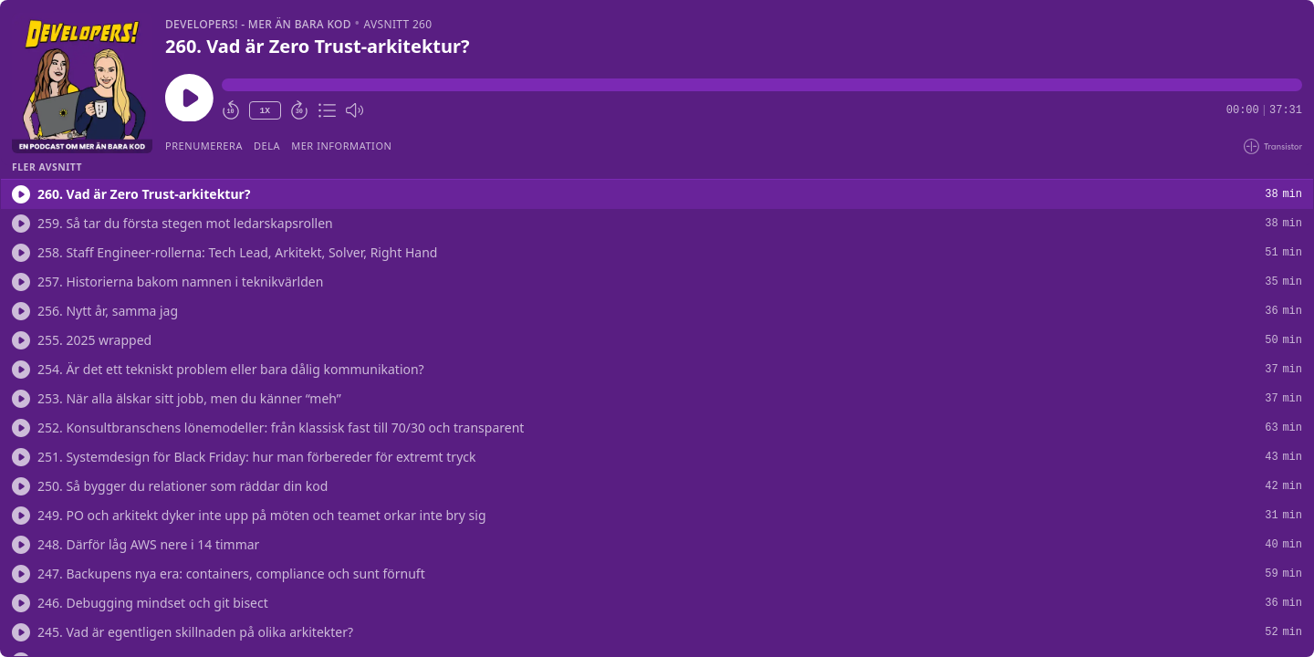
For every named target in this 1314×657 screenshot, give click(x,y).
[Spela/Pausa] (82, 83)
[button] (762, 84)
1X (264, 111)
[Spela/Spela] (21, 194)
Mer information (341, 145)
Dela (267, 145)
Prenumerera (204, 145)
